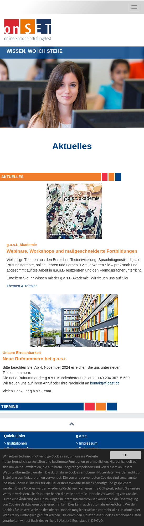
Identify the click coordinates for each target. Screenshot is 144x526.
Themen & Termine (22, 286)
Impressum (88, 443)
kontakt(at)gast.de (105, 383)
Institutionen (17, 443)
